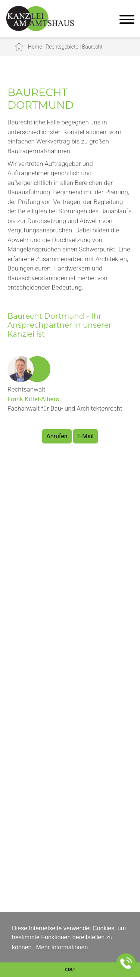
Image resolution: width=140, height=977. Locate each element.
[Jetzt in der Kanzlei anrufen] (126, 963)
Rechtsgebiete (62, 47)
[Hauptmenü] (127, 20)
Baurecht (92, 47)
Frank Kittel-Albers (33, 399)
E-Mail (85, 436)
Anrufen (56, 436)
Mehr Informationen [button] (62, 947)
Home (35, 47)
